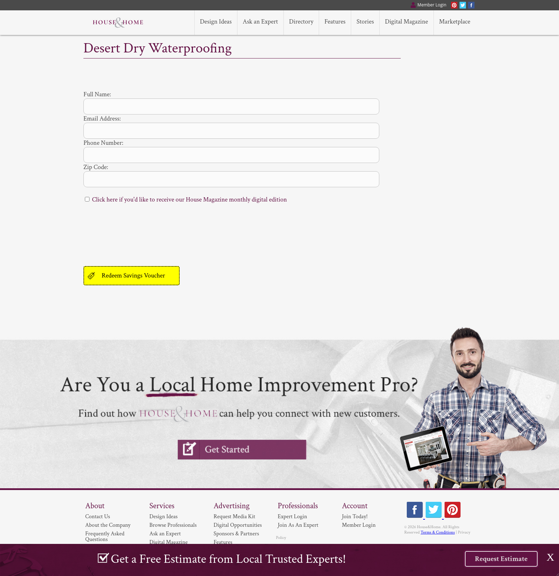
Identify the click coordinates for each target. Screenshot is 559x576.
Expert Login (292, 516)
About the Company (107, 525)
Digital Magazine (168, 542)
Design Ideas (163, 516)
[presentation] (137, 232)
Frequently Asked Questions (104, 536)
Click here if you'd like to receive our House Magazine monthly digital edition (189, 199)
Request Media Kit (234, 516)
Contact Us (97, 516)
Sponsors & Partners (236, 533)
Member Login (359, 525)
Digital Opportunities (238, 525)
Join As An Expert (298, 525)
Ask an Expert (165, 533)
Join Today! (355, 516)
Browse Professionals (173, 525)
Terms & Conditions (438, 532)
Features (223, 542)
